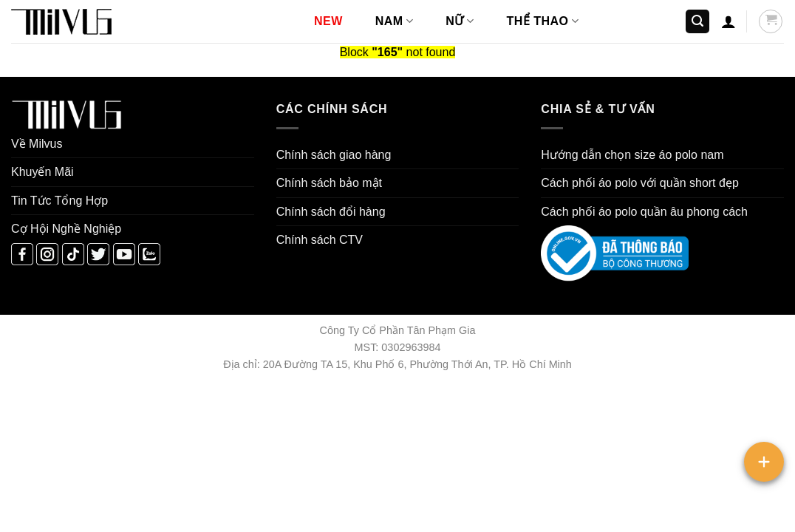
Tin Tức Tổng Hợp (59, 200)
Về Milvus (36, 143)
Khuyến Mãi (42, 172)
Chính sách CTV (319, 239)
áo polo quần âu (640, 211)
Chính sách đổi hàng (331, 211)
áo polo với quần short (657, 183)
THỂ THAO (543, 21)
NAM (394, 21)
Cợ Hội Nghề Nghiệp (66, 228)
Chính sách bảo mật (329, 183)
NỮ (460, 21)
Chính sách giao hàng (334, 155)
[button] (697, 22)
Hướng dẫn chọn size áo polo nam (632, 155)
